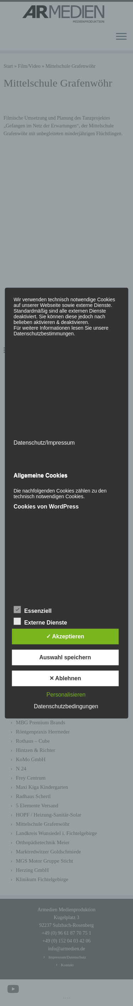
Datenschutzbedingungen (66, 706)
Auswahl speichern (65, 657)
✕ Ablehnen (65, 678)
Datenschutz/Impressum (44, 442)
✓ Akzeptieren (65, 636)
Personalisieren (65, 695)
